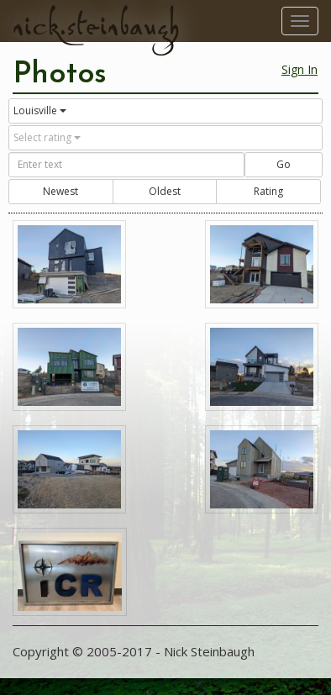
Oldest (165, 191)
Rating (268, 191)
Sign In (299, 69)
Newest (60, 191)
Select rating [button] (47, 137)
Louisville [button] (39, 110)
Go (283, 164)
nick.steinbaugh (96, 26)
